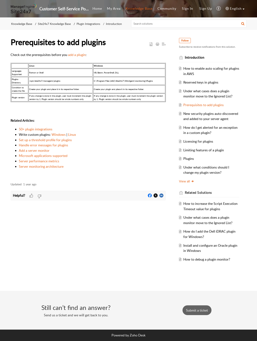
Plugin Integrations (88, 24)
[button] (218, 8)
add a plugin (77, 54)
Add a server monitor (34, 150)
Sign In (187, 8)
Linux (72, 134)
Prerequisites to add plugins (203, 105)
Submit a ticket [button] (197, 310)
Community (166, 8)
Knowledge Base (139, 8)
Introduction (114, 24)
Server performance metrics (39, 161)
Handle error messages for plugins (43, 145)
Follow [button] (185, 40)
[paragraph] (88, 115)
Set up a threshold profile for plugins (45, 140)
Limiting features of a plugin (203, 150)
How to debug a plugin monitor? (206, 259)
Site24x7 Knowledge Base (54, 24)
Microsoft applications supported (43, 155)
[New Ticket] (197, 310)
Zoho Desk (137, 335)
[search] (189, 24)
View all (186, 181)
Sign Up (205, 8)
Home (97, 8)
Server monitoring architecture (41, 166)
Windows (59, 134)
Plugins (188, 158)
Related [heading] (198, 192)
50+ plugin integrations (35, 129)
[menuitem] (97, 8)
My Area (114, 8)
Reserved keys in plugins (200, 82)
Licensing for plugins (198, 141)
